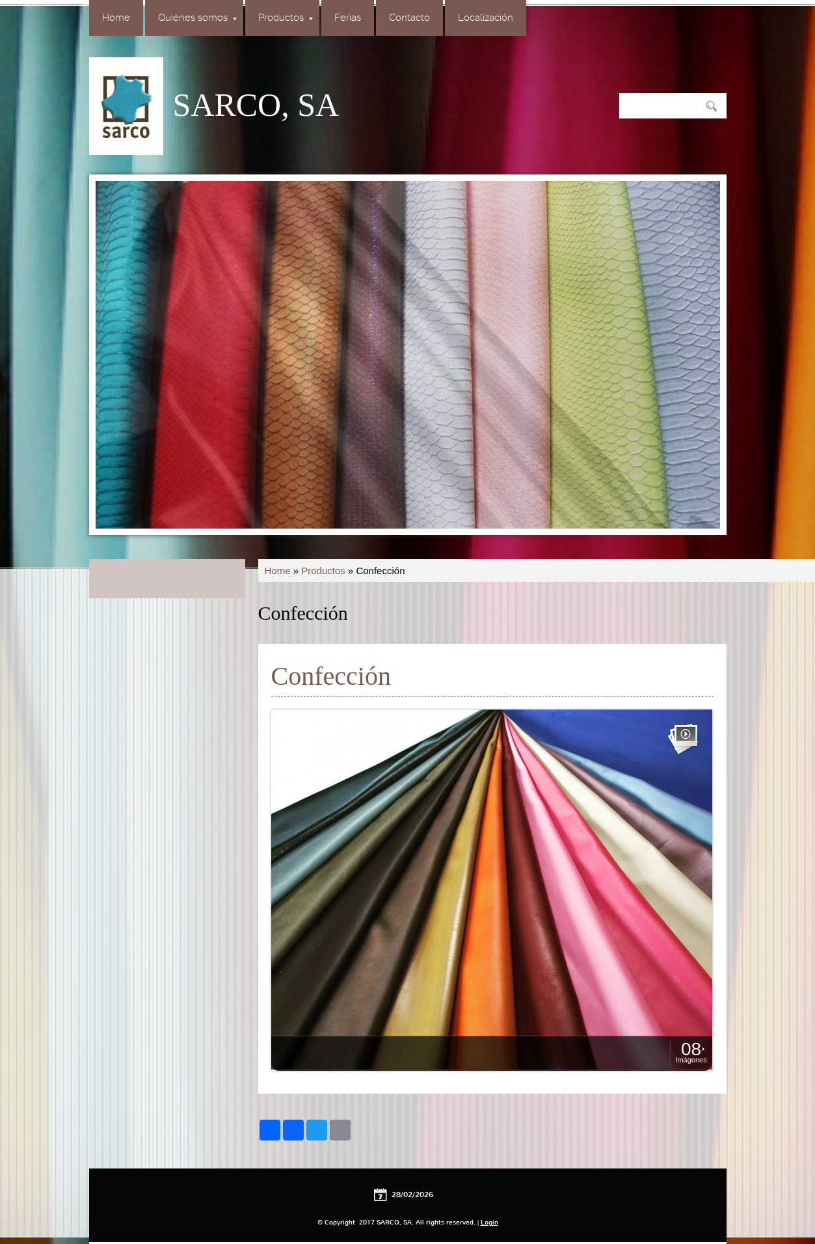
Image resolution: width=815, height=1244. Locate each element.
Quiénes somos (197, 17)
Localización (485, 17)
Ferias (347, 17)
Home (116, 17)
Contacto (409, 17)
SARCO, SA (256, 105)
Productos (285, 17)
